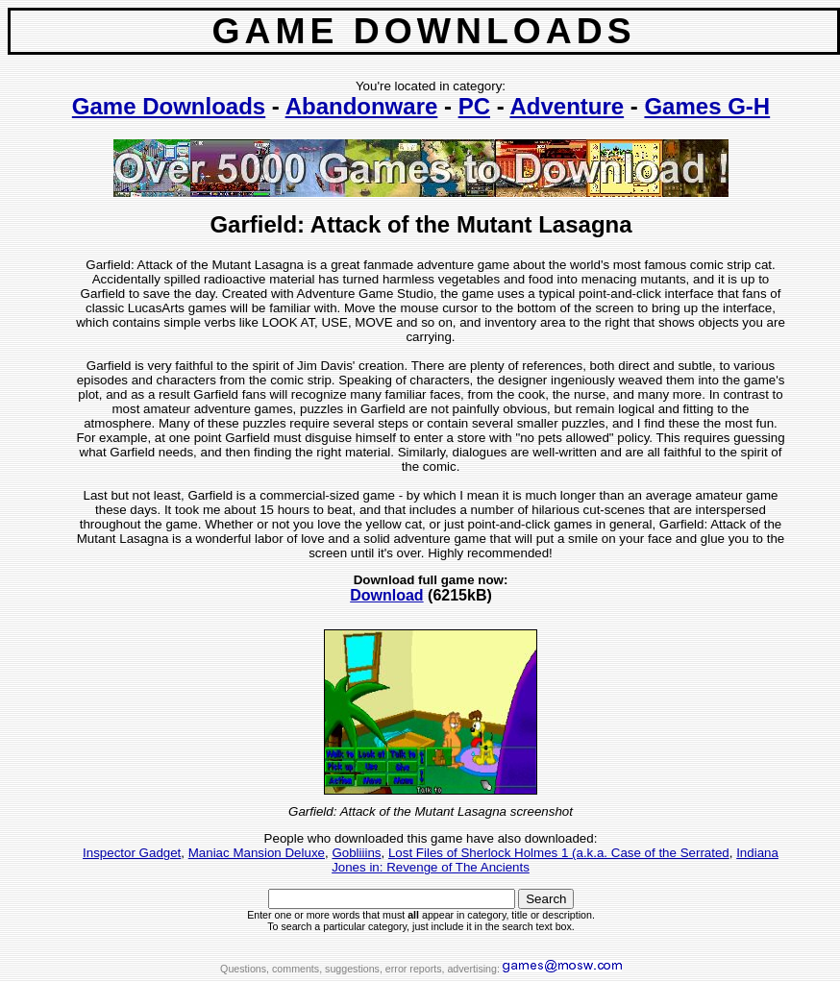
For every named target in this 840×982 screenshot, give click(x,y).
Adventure (566, 106)
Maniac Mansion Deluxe (256, 853)
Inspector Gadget (132, 853)
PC (474, 106)
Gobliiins (356, 853)
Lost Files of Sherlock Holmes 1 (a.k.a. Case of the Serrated (558, 853)
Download (386, 595)
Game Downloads (168, 106)
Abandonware (361, 106)
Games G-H (707, 106)
